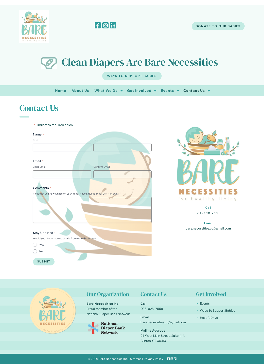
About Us (80, 90)
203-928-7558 (208, 213)
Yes (41, 245)
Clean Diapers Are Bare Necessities (140, 62)
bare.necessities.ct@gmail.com (208, 228)
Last (96, 140)
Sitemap (135, 359)
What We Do (106, 90)
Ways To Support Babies (132, 76)
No (41, 251)
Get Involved (139, 90)
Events (167, 90)
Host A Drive (209, 318)
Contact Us (194, 90)
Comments (42, 188)
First (35, 140)
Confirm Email (101, 166)
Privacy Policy (153, 359)
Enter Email (39, 166)
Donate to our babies (218, 26)
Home (60, 90)
